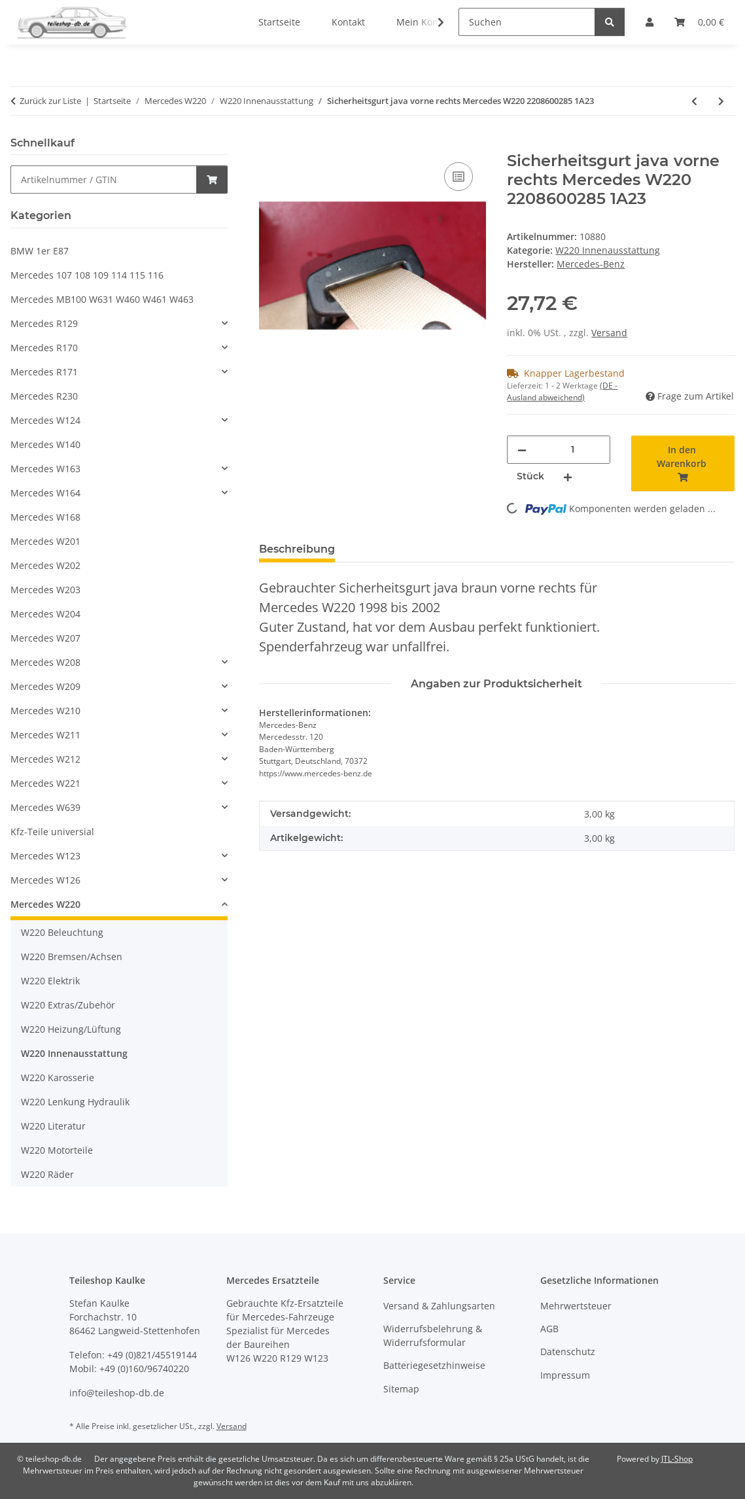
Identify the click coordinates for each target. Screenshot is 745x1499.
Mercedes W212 (45, 759)
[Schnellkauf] (103, 179)
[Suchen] (527, 22)
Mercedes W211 (45, 735)
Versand (609, 332)
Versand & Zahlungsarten (439, 1306)
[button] (432, 22)
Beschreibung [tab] (297, 549)
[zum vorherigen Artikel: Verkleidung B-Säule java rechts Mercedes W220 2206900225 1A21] (694, 101)
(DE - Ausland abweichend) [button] (562, 391)
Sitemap (401, 1389)
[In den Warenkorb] (269, 144)
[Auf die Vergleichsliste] (458, 176)
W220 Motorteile (57, 1150)
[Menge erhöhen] (567, 476)
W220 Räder (47, 1174)
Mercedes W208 (45, 662)
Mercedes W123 (45, 856)
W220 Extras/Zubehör (68, 1005)
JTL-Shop (677, 1458)
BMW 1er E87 (39, 251)
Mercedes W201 (45, 541)
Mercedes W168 (45, 517)
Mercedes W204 (45, 614)
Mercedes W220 (45, 904)
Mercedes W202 (45, 565)
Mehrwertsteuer (576, 1306)
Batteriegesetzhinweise (434, 1365)
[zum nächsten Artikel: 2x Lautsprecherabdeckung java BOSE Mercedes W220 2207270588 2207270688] (721, 101)
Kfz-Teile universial (52, 831)
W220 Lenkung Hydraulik (75, 1101)
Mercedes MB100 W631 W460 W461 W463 (102, 299)
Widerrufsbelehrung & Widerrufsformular (432, 1335)
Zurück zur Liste (50, 101)
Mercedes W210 (45, 710)
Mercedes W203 (45, 589)
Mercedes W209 (45, 686)
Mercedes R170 (44, 347)
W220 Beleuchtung (62, 932)
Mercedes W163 (45, 468)
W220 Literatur (53, 1126)
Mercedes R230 (44, 396)
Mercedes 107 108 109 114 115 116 (87, 275)
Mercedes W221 (45, 783)
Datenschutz (567, 1351)
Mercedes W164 (45, 493)
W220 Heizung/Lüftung (71, 1029)
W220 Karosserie (57, 1077)
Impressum (565, 1375)
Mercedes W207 (45, 638)
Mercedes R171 (44, 372)
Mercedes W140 (45, 444)
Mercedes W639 (45, 807)
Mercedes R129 (44, 323)
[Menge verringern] (522, 449)
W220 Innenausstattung (607, 250)
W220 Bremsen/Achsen (71, 956)
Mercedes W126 (45, 880)
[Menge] (573, 449)
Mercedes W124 (45, 420)
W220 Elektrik (50, 980)
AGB (549, 1328)
